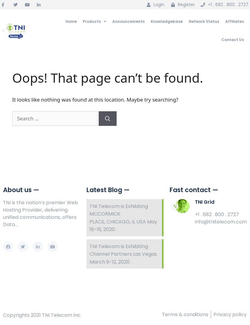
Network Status (204, 21)
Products (94, 21)
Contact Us (232, 39)
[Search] (108, 118)
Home (71, 21)
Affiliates (234, 21)
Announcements (128, 21)
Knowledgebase (167, 21)
